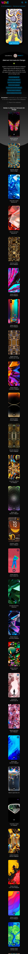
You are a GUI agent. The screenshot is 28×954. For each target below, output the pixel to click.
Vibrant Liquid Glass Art (14, 792)
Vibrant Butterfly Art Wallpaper (14, 139)
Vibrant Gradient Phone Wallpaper (14, 918)
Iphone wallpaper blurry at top (14, 93)
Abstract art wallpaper (19, 6)
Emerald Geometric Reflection (14, 606)
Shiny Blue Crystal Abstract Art (14, 201)
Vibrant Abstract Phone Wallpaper (14, 294)
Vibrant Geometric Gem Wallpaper (14, 731)
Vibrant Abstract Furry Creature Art (14, 575)
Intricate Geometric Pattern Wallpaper (14, 450)
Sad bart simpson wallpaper (14, 90)
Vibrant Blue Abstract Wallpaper (14, 762)
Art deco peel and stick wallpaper (14, 87)
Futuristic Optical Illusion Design (14, 170)
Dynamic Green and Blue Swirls (14, 949)
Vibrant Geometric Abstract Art (14, 232)
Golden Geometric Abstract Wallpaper (14, 855)
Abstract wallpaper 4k (14, 77)
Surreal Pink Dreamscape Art (14, 699)
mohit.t (18, 55)
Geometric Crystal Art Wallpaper (14, 824)
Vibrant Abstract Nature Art (14, 668)
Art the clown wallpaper (14, 85)
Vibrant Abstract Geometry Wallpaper (14, 637)
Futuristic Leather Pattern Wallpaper (14, 544)
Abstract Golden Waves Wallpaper (14, 263)
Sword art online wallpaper (14, 82)
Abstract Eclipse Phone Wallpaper (14, 419)
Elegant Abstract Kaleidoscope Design (14, 357)
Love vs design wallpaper (14, 80)
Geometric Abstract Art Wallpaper (14, 481)
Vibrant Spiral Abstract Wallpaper (14, 513)
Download (14, 43)
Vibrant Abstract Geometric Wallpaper (14, 388)
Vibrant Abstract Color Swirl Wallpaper (14, 886)
